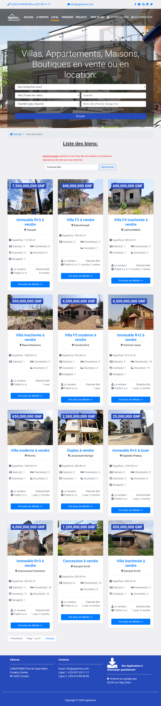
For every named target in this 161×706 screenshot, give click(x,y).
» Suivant (49, 638)
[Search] (71, 167)
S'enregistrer (118, 17)
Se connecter (141, 17)
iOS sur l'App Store (119, 682)
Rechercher (107, 167)
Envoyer (80, 116)
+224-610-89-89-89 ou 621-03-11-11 (29, 4)
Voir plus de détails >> (30, 284)
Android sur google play (122, 678)
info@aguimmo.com (80, 4)
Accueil (16, 134)
